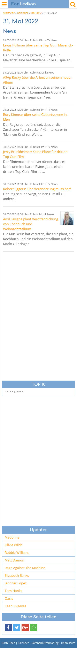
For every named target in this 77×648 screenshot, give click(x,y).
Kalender (22, 13)
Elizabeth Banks (17, 575)
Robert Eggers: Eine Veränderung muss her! (37, 189)
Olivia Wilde (14, 545)
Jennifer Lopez (16, 583)
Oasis (9, 598)
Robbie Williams (17, 552)
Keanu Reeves (15, 606)
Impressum (68, 643)
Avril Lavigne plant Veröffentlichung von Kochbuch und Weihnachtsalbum (30, 224)
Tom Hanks (13, 591)
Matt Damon (14, 560)
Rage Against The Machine (25, 568)
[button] (8, 627)
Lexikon (23, 4)
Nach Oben (8, 643)
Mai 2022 (36, 13)
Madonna (12, 537)
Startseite (9, 13)
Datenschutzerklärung (45, 643)
